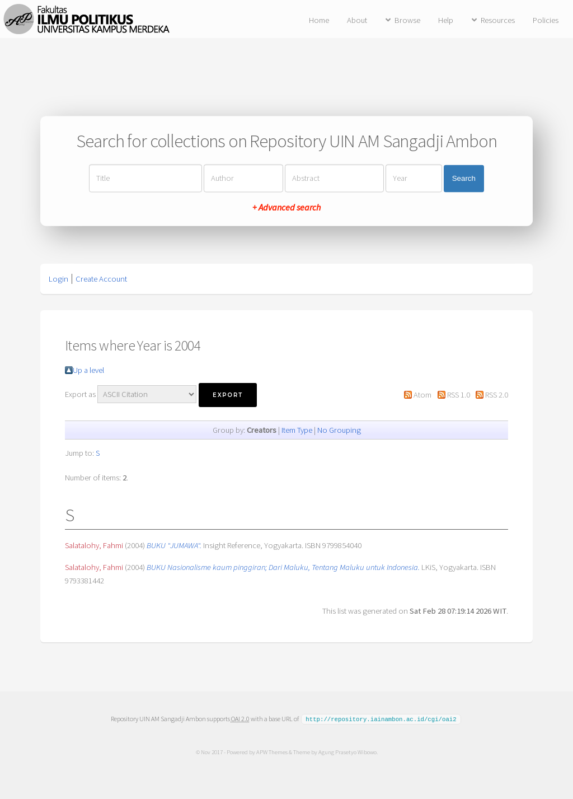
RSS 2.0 (496, 395)
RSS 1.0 (458, 395)
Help (445, 20)
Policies (545, 20)
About (357, 20)
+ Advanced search (286, 207)
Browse (407, 20)
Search (464, 178)
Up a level (88, 370)
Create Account (101, 279)
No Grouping (339, 430)
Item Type (296, 430)
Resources (498, 20)
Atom (422, 395)
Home (319, 20)
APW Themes (271, 751)
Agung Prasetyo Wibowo (347, 751)
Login (58, 279)
